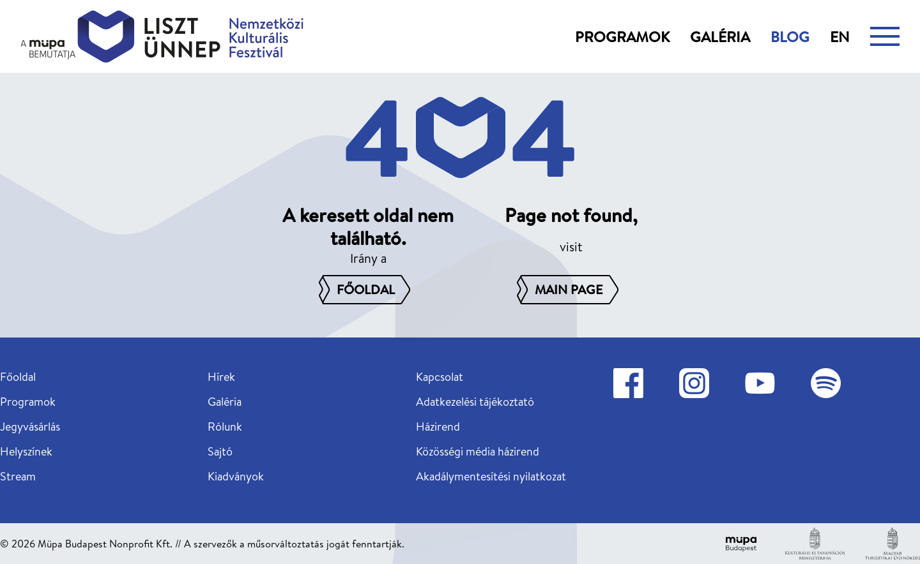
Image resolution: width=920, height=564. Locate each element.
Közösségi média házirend (477, 451)
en (840, 36)
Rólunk (225, 426)
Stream (18, 476)
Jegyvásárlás (30, 426)
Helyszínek (26, 451)
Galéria (720, 36)
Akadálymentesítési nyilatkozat (491, 476)
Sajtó (220, 451)
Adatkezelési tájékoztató (475, 402)
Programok (622, 36)
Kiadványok (236, 476)
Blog (789, 36)
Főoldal (18, 377)
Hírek (221, 377)
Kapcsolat (439, 377)
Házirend (438, 426)
